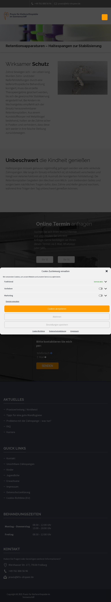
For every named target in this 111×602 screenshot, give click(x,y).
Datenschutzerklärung (57, 331)
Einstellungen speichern (57, 324)
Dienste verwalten (12, 301)
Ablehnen (57, 316)
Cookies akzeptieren (57, 308)
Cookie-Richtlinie (38, 331)
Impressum (74, 331)
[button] (106, 271)
